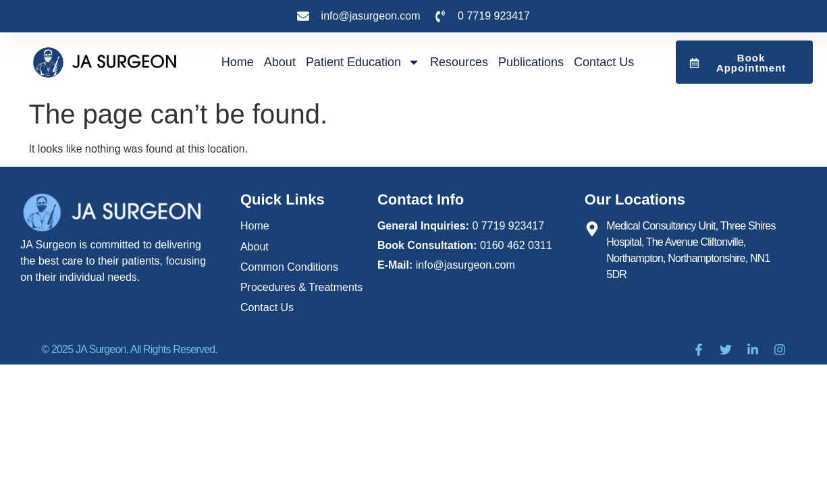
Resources (459, 62)
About (280, 62)
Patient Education (363, 62)
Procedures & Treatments (301, 286)
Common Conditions (289, 266)
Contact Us (604, 62)
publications (531, 62)
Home (237, 62)
